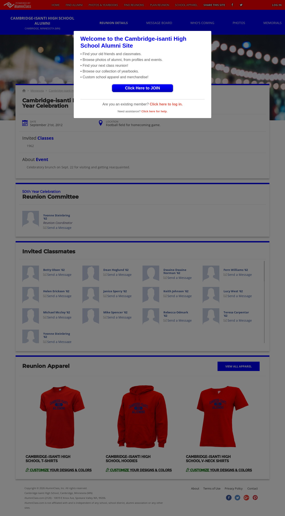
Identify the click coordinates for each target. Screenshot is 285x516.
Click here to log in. (166, 104)
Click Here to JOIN (142, 88)
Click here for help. (154, 111)
